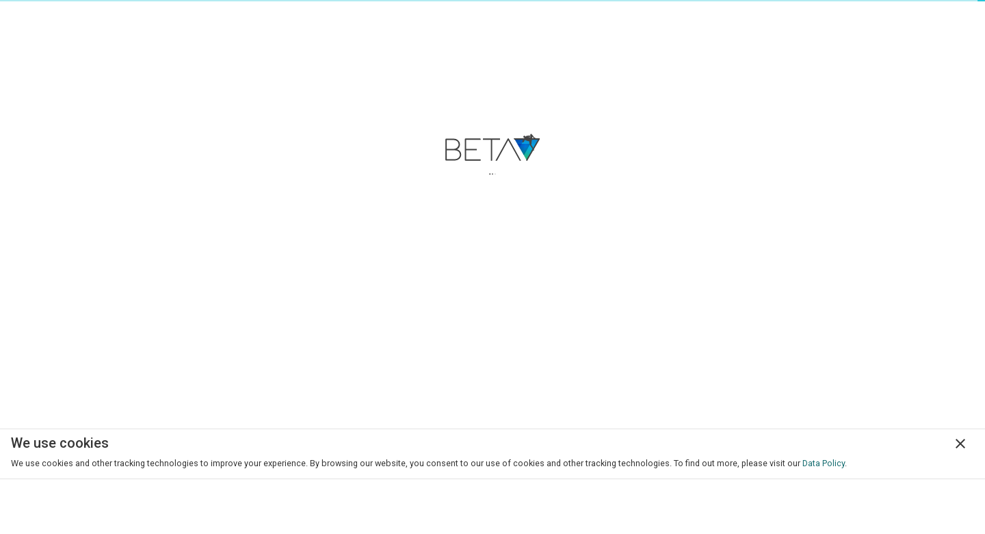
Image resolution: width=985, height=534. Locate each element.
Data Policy (823, 463)
